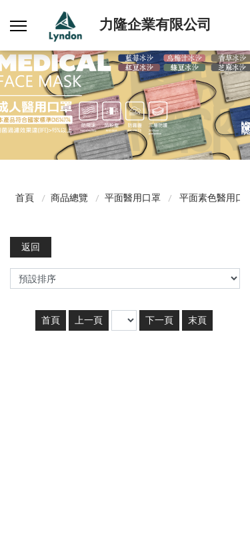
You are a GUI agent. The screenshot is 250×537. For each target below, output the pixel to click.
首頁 (24, 197)
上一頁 (89, 320)
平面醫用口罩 (133, 197)
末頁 (197, 320)
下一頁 (159, 320)
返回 (30, 247)
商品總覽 (69, 197)
